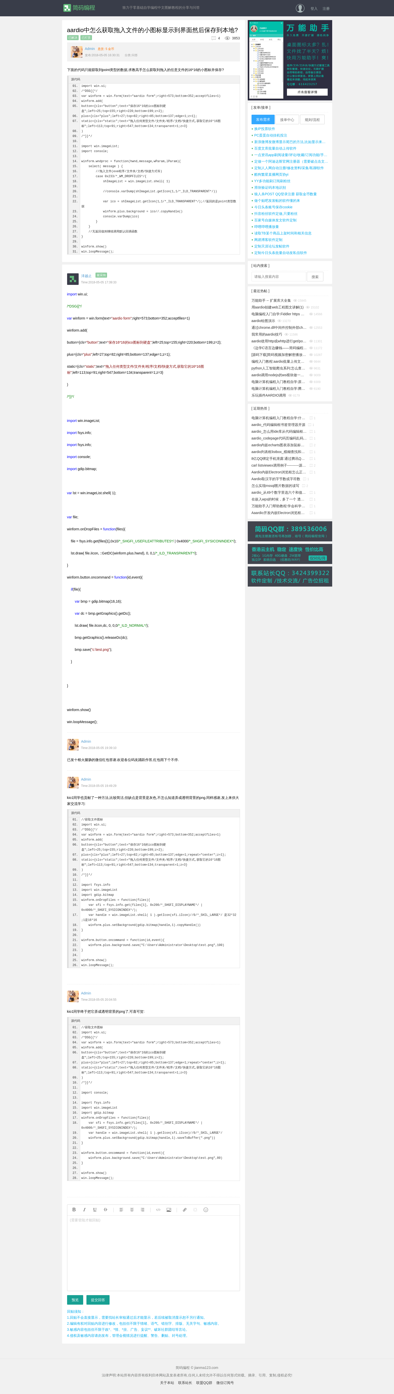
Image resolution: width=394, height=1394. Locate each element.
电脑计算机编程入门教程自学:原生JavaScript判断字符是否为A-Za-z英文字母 (279, 382)
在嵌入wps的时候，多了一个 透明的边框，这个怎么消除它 (279, 499)
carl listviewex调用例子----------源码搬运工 (279, 465)
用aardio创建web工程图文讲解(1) (278, 307)
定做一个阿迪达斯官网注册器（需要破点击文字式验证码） (290, 161)
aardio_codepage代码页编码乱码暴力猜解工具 (279, 438)
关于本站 (167, 1383)
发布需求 (263, 119)
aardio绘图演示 (263, 321)
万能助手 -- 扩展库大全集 (271, 300)
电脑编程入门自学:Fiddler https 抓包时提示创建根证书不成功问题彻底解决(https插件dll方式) (279, 314)
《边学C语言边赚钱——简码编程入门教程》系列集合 (279, 348)
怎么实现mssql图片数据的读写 (276, 486)
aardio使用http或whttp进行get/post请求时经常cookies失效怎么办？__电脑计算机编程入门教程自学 (279, 341)
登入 (314, 9)
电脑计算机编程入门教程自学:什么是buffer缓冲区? (279, 418)
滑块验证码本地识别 (269, 187)
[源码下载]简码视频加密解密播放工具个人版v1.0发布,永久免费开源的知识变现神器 (279, 355)
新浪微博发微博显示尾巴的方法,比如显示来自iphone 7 (290, 142)
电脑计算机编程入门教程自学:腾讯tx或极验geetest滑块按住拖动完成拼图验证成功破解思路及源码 (279, 389)
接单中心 (287, 120)
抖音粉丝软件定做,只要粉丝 (275, 213)
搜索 (315, 277)
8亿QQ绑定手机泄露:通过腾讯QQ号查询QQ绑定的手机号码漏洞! (279, 459)
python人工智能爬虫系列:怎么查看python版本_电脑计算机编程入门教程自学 (279, 368)
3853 (230, 38)
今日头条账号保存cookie (272, 207)
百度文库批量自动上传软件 (274, 148)
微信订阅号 (225, 1383)
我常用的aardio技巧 (267, 334)
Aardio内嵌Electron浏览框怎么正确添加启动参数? (279, 472)
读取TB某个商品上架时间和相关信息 (282, 233)
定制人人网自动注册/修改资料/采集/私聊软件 (288, 168)
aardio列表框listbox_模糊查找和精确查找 (279, 452)
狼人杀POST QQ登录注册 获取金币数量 (284, 194)
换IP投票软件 (263, 128)
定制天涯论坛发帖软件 (270, 246)
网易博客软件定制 (267, 239)
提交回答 (98, 1300)
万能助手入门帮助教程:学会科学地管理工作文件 (279, 506)
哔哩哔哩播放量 (265, 226)
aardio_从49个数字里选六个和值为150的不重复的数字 (279, 492)
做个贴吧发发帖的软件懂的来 (276, 200)
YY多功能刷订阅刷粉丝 (271, 181)
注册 (326, 9)
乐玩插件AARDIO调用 (269, 395)
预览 (75, 1300)
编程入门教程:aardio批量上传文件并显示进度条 (279, 361)
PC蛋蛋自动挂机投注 (269, 135)
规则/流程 (312, 120)
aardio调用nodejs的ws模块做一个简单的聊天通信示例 (279, 375)
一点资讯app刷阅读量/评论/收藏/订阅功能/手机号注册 (290, 155)
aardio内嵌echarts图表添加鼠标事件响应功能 (279, 445)
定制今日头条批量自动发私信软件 (279, 252)
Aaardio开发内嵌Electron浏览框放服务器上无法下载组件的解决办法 (279, 513)
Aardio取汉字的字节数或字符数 (276, 479)
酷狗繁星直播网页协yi (270, 174)
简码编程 (79, 8)
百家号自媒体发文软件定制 (274, 220)
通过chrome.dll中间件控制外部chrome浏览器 (279, 328)
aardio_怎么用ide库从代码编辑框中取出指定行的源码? (279, 431)
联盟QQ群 (204, 1383)
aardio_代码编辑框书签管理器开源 (279, 425)
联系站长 (185, 1383)
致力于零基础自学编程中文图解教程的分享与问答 (161, 8)
